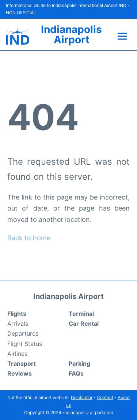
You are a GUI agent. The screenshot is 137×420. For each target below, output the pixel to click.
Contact (105, 397)
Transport (21, 363)
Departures (22, 333)
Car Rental (84, 323)
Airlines (17, 353)
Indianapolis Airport (71, 34)
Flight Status (24, 343)
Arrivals (17, 323)
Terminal (81, 313)
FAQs (76, 373)
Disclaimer (81, 397)
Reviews (19, 373)
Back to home (28, 238)
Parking (79, 363)
